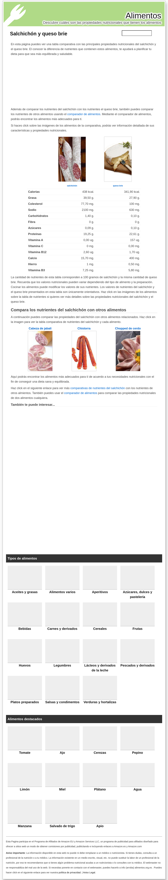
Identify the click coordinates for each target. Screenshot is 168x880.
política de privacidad (70, 872)
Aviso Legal (89, 872)
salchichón (72, 186)
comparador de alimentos (83, 114)
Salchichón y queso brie (38, 33)
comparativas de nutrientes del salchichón (97, 388)
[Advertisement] (84, 81)
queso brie (118, 186)
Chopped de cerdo (128, 328)
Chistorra (83, 328)
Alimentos (143, 15)
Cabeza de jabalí (40, 328)
